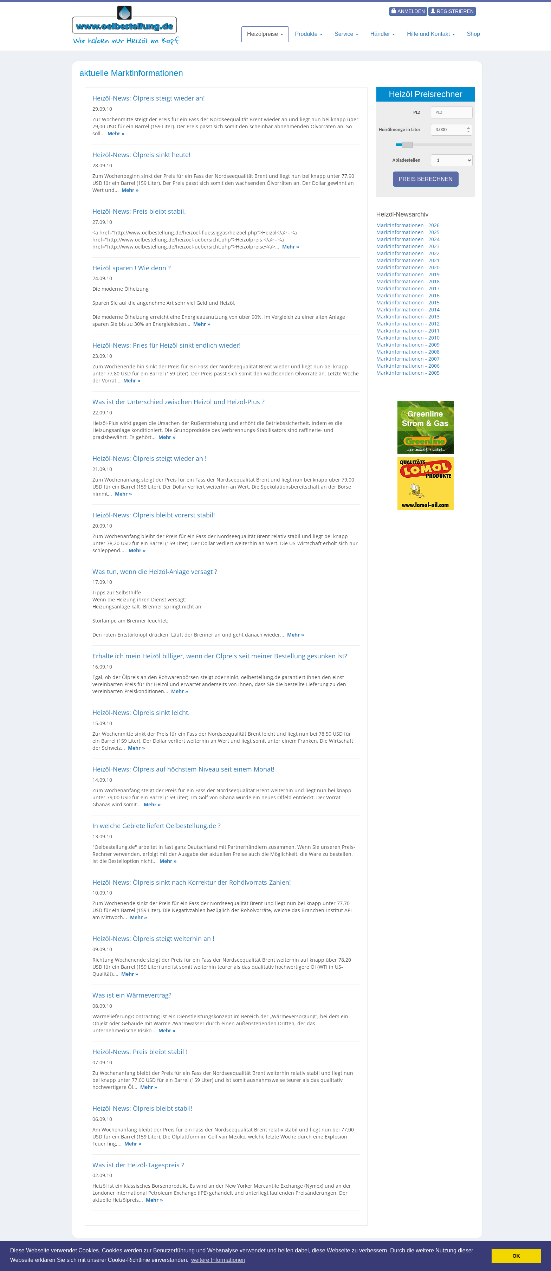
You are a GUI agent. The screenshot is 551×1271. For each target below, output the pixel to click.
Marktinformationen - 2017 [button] (408, 288)
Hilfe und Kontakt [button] (431, 34)
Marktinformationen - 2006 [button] (408, 365)
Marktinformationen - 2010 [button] (408, 337)
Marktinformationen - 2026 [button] (408, 225)
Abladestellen (407, 160)
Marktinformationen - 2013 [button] (408, 316)
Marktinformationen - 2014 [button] (408, 309)
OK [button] (516, 1256)
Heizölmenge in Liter (399, 130)
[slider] (434, 144)
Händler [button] (382, 34)
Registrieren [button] (452, 11)
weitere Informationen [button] (218, 1260)
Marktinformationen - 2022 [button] (408, 253)
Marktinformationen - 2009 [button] (408, 344)
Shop (473, 34)
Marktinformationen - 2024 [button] (408, 239)
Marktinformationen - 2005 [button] (408, 372)
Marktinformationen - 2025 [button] (408, 232)
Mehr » (116, 133)
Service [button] (346, 34)
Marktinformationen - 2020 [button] (408, 267)
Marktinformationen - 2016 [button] (408, 295)
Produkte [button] (309, 34)
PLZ (416, 112)
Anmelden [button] (408, 11)
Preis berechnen (426, 179)
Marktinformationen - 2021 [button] (408, 260)
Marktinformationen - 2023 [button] (408, 246)
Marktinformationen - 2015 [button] (408, 302)
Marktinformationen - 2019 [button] (408, 274)
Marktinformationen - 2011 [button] (408, 330)
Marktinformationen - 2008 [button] (408, 351)
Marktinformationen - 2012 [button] (408, 323)
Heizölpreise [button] (265, 34)
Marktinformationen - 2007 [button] (408, 358)
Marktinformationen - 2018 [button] (408, 281)
